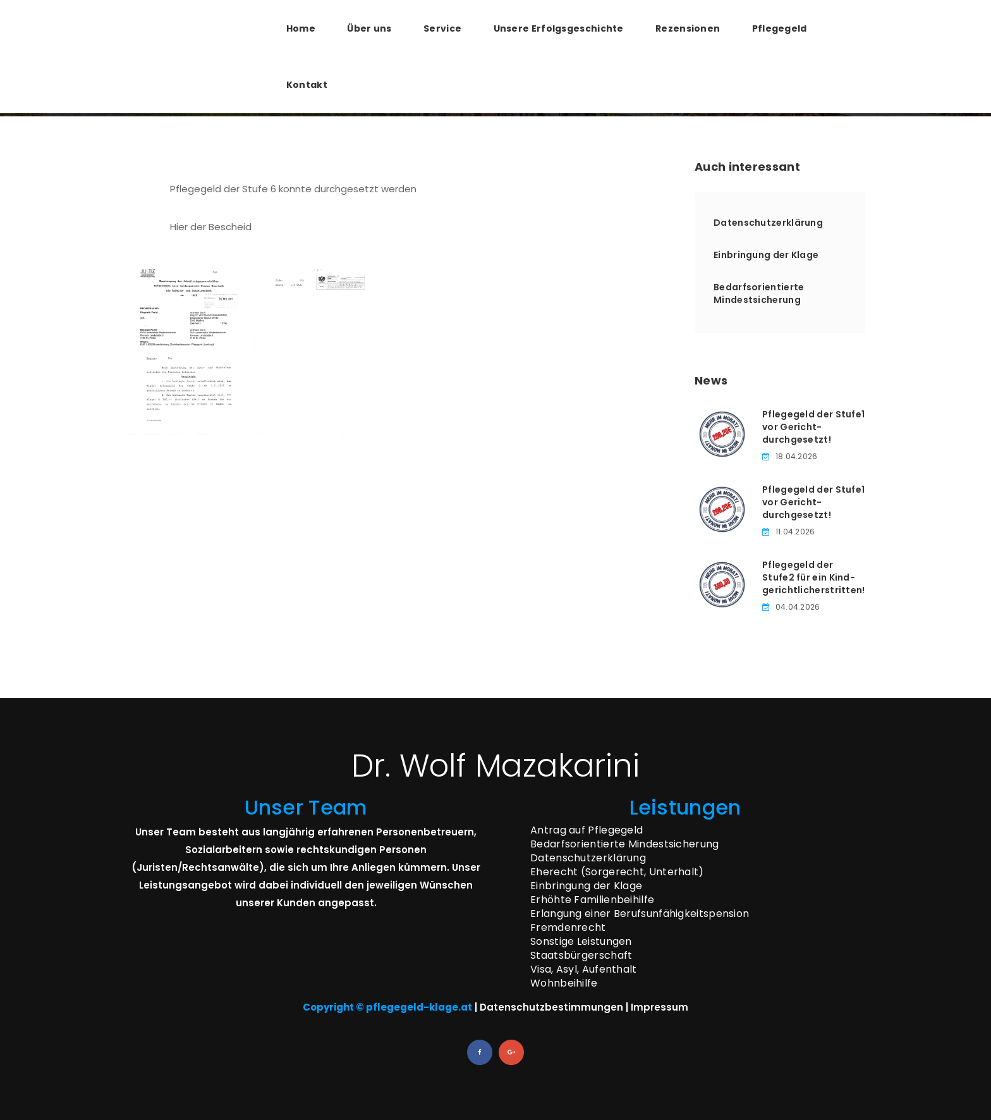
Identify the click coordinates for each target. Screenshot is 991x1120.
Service (442, 28)
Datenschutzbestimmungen (551, 1007)
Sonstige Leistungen (581, 941)
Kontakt (306, 84)
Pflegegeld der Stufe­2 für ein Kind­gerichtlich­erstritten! (813, 577)
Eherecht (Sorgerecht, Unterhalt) (617, 872)
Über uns (369, 28)
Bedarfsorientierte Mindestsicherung (759, 293)
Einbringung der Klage (766, 255)
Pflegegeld (779, 28)
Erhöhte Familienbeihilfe (592, 899)
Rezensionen (687, 28)
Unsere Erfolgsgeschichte (559, 28)
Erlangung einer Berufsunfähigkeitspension (639, 913)
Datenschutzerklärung (768, 222)
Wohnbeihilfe (564, 983)
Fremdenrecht (568, 927)
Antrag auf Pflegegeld (586, 830)
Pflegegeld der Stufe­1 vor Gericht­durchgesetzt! (813, 427)
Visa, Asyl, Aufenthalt (583, 969)
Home (300, 28)
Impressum (659, 1007)
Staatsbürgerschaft (581, 955)
